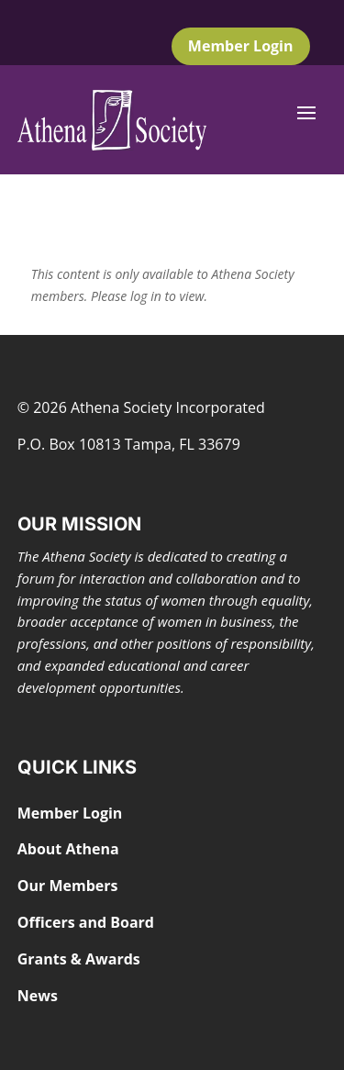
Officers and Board (85, 922)
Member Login (241, 46)
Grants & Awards (78, 959)
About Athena (68, 849)
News (37, 996)
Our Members (67, 885)
